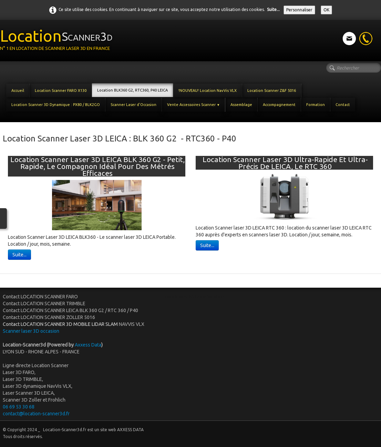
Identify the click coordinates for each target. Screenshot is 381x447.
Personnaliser (299, 10)
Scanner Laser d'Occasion (133, 105)
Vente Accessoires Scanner (193, 105)
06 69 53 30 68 (18, 406)
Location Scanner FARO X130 (60, 90)
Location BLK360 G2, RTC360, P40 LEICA (132, 90)
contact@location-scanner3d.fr (36, 413)
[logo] (59, 40)
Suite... (273, 9)
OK (326, 10)
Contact (343, 105)
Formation (315, 105)
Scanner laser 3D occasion (31, 331)
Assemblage (241, 105)
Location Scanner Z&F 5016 (271, 90)
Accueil (17, 90)
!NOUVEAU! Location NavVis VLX (207, 90)
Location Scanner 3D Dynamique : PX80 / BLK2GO (55, 105)
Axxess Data (88, 345)
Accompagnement (279, 105)
